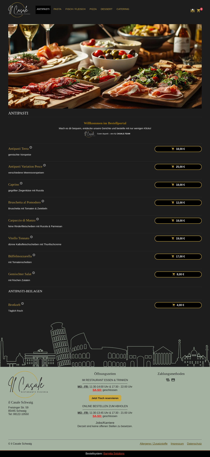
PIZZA (93, 9)
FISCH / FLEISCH (75, 9)
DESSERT (106, 9)
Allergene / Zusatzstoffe (154, 443)
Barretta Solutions (113, 453)
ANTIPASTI (43, 9)
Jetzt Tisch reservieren (105, 398)
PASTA (57, 9)
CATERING (123, 9)
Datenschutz (194, 443)
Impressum (177, 443)
